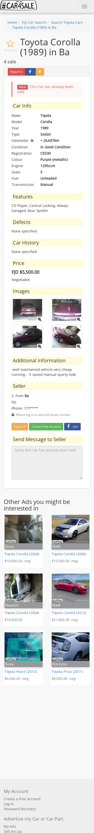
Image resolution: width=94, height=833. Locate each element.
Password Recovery (20, 808)
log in (30, 415)
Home (12, 22)
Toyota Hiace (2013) (21, 671)
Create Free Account (46, 426)
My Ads (10, 826)
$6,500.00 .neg (17, 678)
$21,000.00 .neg (65, 619)
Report (17, 72)
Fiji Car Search (34, 22)
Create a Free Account (22, 798)
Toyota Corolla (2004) (22, 553)
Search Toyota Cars (67, 22)
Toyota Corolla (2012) (69, 612)
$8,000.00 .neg (64, 678)
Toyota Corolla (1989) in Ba (34, 27)
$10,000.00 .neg (18, 561)
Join (72, 426)
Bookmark (10, 50)
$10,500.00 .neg (65, 561)
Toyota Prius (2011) (67, 671)
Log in (9, 803)
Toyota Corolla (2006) (69, 553)
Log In (19, 426)
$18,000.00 (13, 619)
